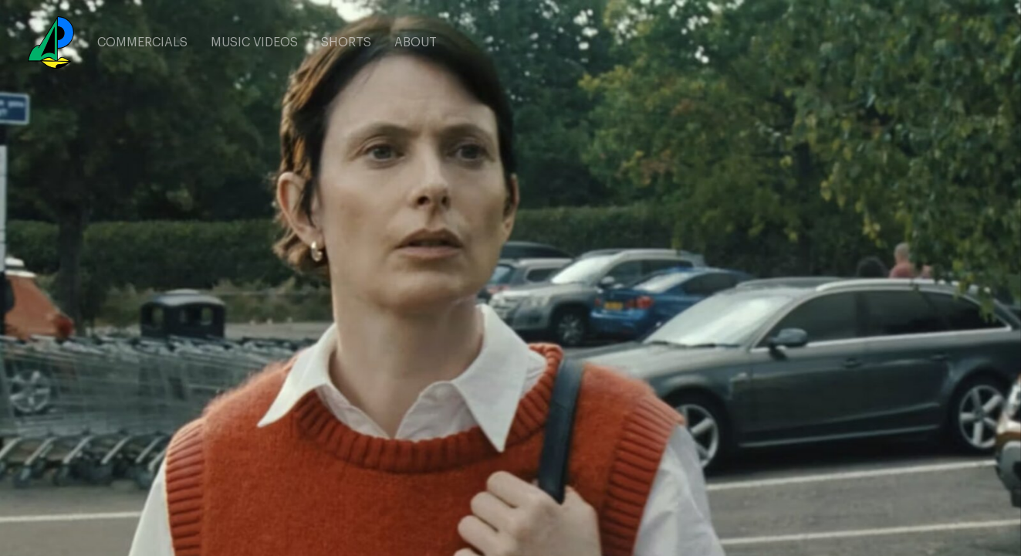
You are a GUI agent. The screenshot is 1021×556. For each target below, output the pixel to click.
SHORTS (346, 42)
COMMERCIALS (142, 42)
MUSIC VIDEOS (254, 42)
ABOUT (415, 42)
